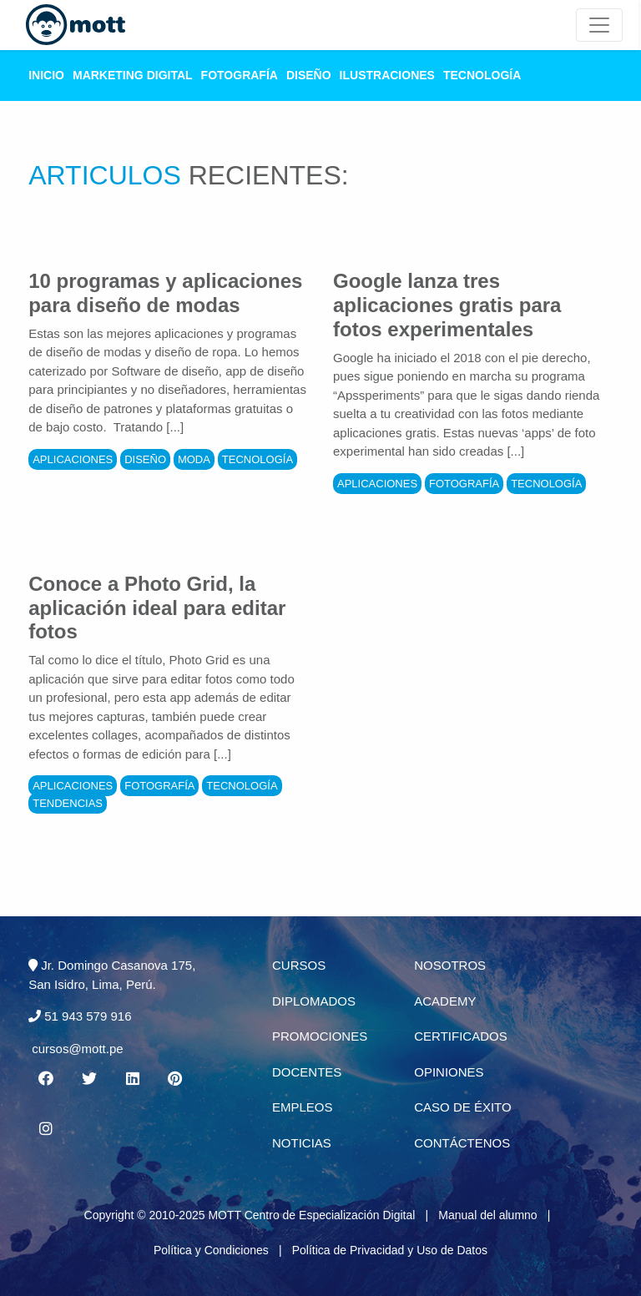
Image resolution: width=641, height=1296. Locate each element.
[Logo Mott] (75, 25)
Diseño (308, 75)
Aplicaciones (73, 459)
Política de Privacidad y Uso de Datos (389, 1250)
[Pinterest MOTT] (176, 1079)
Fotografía (239, 75)
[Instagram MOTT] (45, 1129)
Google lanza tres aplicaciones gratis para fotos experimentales (447, 305)
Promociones (319, 1036)
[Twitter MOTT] (88, 1079)
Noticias (301, 1143)
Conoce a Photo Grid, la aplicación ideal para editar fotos (156, 607)
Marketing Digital (133, 75)
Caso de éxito (462, 1107)
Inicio (46, 75)
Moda (194, 459)
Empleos (302, 1107)
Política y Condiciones (211, 1250)
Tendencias (68, 803)
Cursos (299, 965)
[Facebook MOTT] (45, 1079)
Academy (445, 1001)
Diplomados (314, 1001)
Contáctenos (462, 1143)
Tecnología (482, 75)
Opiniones (448, 1072)
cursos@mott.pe (77, 1048)
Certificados (460, 1036)
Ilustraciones (387, 75)
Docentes (306, 1072)
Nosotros (450, 965)
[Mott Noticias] (599, 25)
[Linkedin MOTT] (132, 1079)
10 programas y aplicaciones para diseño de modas (165, 293)
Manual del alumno (487, 1215)
